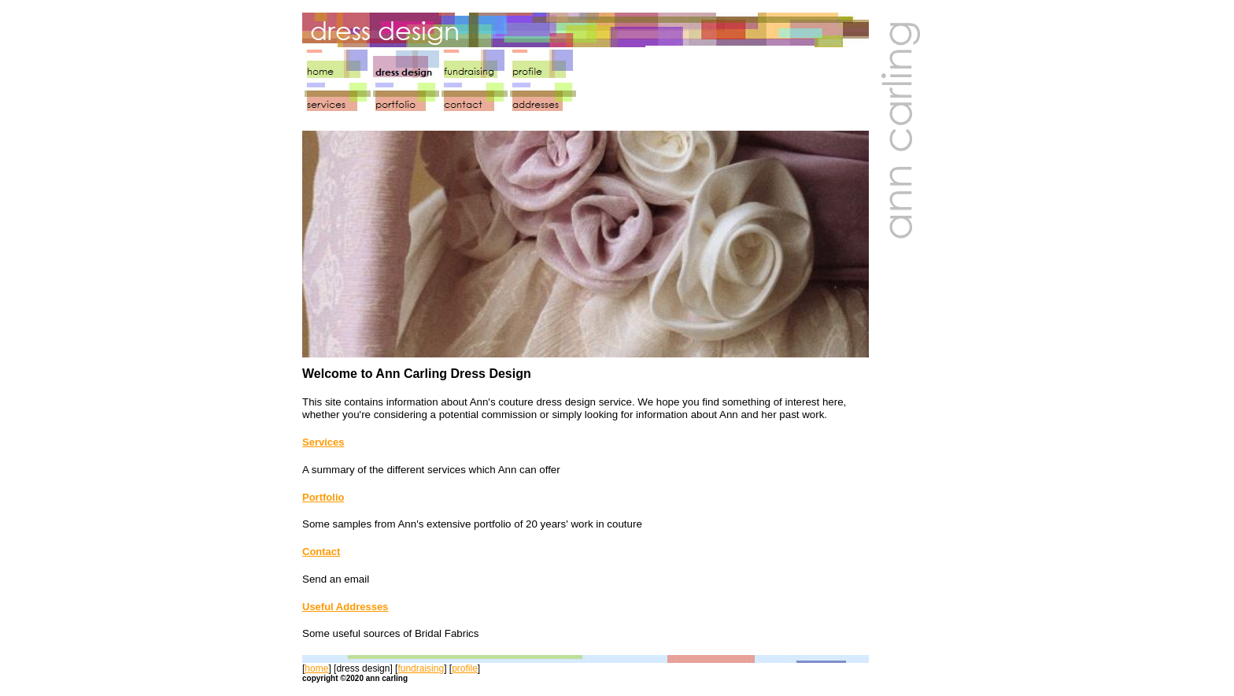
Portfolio (323, 497)
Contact (321, 551)
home (316, 668)
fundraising (420, 668)
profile (465, 668)
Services (323, 442)
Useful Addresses (345, 607)
